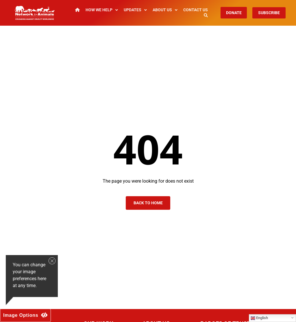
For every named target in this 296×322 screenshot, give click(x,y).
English (259, 318)
